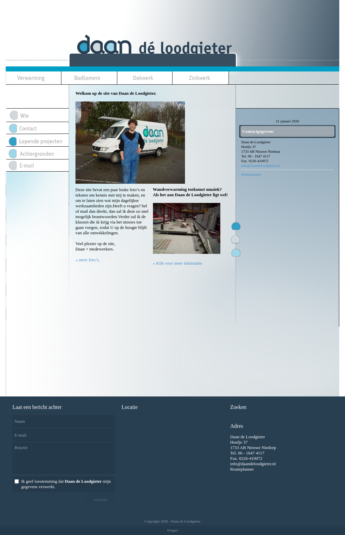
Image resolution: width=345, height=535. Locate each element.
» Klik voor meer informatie (177, 263)
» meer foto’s (87, 259)
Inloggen (172, 530)
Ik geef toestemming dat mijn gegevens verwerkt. (66, 484)
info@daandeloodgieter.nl (260, 166)
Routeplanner (251, 174)
